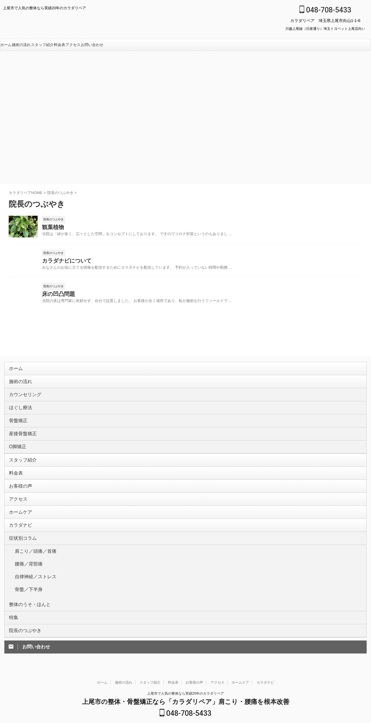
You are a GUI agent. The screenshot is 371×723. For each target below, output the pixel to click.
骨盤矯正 (16, 418)
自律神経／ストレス (32, 556)
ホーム (6, 45)
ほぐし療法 (18, 406)
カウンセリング (22, 394)
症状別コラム (20, 525)
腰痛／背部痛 (26, 546)
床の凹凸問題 (56, 298)
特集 (13, 588)
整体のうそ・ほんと (26, 576)
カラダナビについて (63, 263)
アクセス (73, 45)
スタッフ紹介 (42, 45)
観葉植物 (51, 228)
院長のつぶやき (22, 600)
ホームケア (18, 501)
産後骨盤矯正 (20, 430)
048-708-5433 (325, 10)
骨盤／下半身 (26, 565)
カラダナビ (18, 513)
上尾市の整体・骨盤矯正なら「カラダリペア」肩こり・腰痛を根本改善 (185, 671)
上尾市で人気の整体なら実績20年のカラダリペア (185, 663)
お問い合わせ (92, 45)
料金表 (59, 45)
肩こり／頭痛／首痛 (32, 537)
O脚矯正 (16, 442)
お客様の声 (18, 478)
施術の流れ (21, 45)
